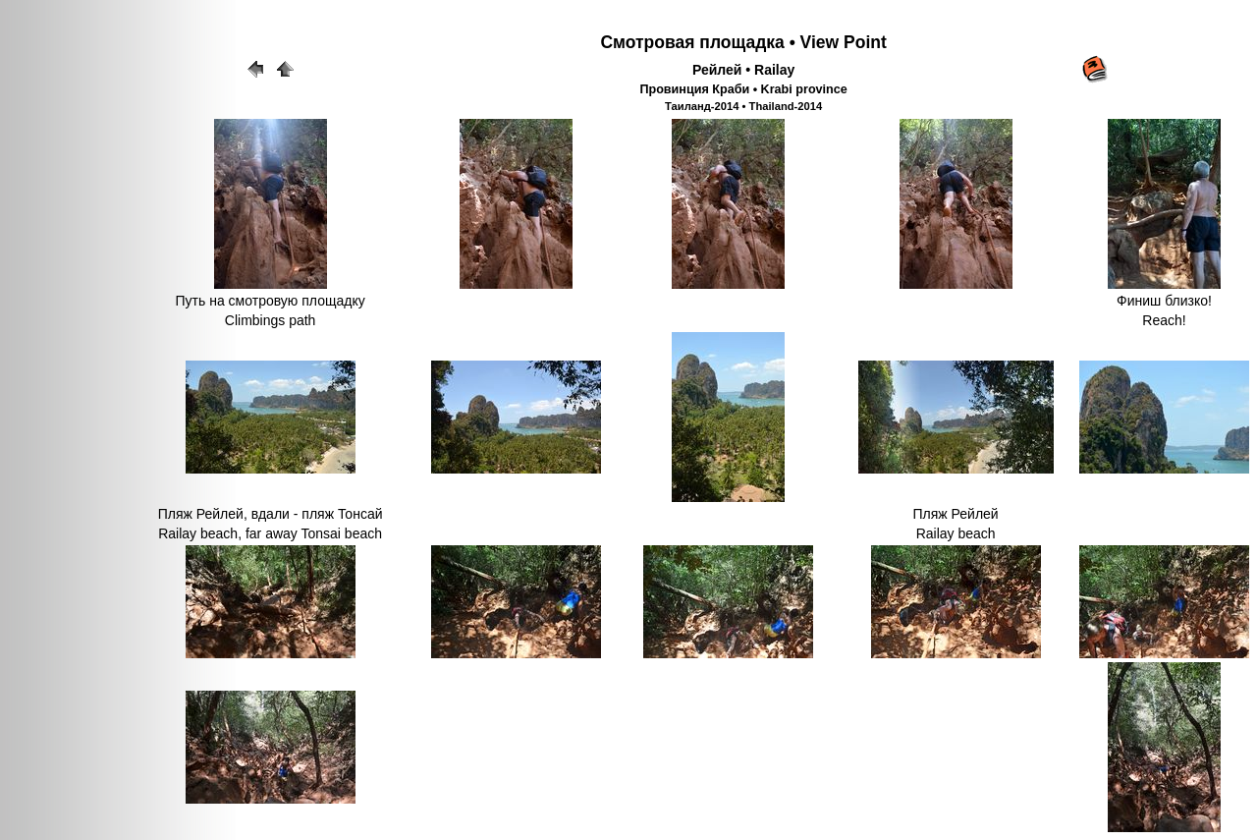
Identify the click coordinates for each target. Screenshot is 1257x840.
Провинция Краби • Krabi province (743, 89)
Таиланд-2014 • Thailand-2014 (743, 106)
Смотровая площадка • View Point (743, 42)
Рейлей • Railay (743, 70)
